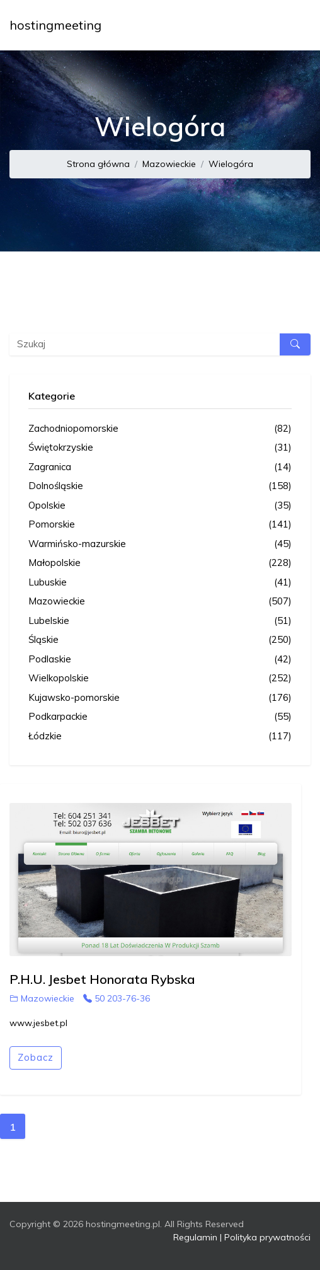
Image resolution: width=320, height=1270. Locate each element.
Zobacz (36, 1057)
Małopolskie (160, 563)
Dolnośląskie (160, 486)
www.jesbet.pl (38, 1023)
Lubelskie (160, 621)
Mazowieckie (169, 164)
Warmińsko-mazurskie (160, 544)
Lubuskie (160, 582)
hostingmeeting (55, 25)
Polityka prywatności (267, 1237)
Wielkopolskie (160, 678)
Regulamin (195, 1237)
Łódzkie (160, 736)
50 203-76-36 (116, 998)
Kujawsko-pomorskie (160, 698)
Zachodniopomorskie (160, 429)
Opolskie (160, 506)
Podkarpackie (160, 717)
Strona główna (98, 164)
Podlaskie (160, 659)
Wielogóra (231, 164)
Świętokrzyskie (160, 448)
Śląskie (160, 640)
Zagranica (160, 467)
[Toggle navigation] (293, 25)
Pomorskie (160, 524)
